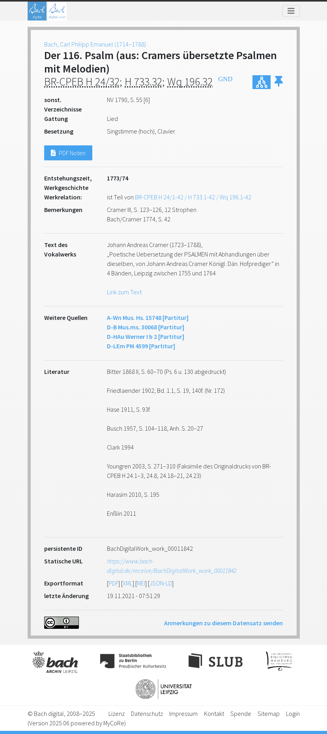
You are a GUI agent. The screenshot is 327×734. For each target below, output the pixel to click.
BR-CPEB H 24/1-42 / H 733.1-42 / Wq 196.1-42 (193, 197)
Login (293, 713)
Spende (240, 713)
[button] (279, 82)
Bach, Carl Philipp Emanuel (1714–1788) (95, 44)
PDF (113, 583)
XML (128, 583)
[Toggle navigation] (291, 11)
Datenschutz (147, 713)
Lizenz (116, 713)
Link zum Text (124, 292)
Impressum (183, 713)
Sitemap (269, 713)
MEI (141, 583)
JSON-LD (160, 583)
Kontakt (214, 713)
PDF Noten (68, 153)
